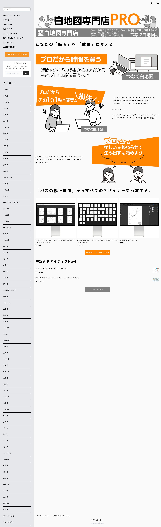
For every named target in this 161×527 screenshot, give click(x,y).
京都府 (5, 322)
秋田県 (5, 133)
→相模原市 (7, 228)
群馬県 (5, 165)
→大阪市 (6, 340)
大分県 (5, 491)
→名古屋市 (7, 303)
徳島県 (5, 422)
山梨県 (5, 265)
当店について (7, 24)
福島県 (5, 146)
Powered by (97, 523)
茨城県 (5, 152)
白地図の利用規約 (9, 47)
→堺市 (5, 347)
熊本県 (5, 478)
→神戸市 (6, 359)
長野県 (5, 271)
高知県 (5, 441)
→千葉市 (6, 190)
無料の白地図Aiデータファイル (14, 38)
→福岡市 (6, 459)
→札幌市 (6, 102)
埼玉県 (5, 171)
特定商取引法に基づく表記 (61, 516)
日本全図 (6, 90)
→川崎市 (6, 221)
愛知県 (5, 296)
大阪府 (5, 334)
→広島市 (6, 409)
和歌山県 (6, 372)
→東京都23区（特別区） (11, 202)
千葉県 (5, 184)
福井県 (5, 259)
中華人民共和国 (8, 522)
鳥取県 (5, 378)
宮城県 (5, 121)
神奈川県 (6, 209)
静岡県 (5, 284)
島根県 (5, 384)
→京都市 (6, 328)
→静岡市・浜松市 (9, 290)
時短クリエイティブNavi (11, 15)
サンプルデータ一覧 (10, 33)
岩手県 (5, 115)
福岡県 (5, 447)
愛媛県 (5, 434)
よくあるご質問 (8, 42)
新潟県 (5, 234)
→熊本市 (6, 484)
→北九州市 (7, 453)
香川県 (5, 428)
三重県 (5, 309)
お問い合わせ (7, 20)
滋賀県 (5, 315)
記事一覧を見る (97, 289)
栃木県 (5, 159)
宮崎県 (5, 497)
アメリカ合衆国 (8, 516)
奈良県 (5, 365)
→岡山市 (6, 397)
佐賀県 (5, 466)
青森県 (5, 108)
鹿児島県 (6, 503)
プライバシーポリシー (43, 516)
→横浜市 (6, 215)
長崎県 (5, 472)
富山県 (5, 246)
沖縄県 (5, 510)
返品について (7, 29)
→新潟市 (6, 240)
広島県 (5, 403)
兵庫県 (5, 353)
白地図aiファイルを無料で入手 (97, 252)
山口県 (5, 416)
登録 (25, 73)
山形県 (5, 140)
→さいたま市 (7, 177)
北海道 (5, 96)
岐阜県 (5, 278)
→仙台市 (6, 127)
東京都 (5, 196)
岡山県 (5, 390)
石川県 (5, 253)
